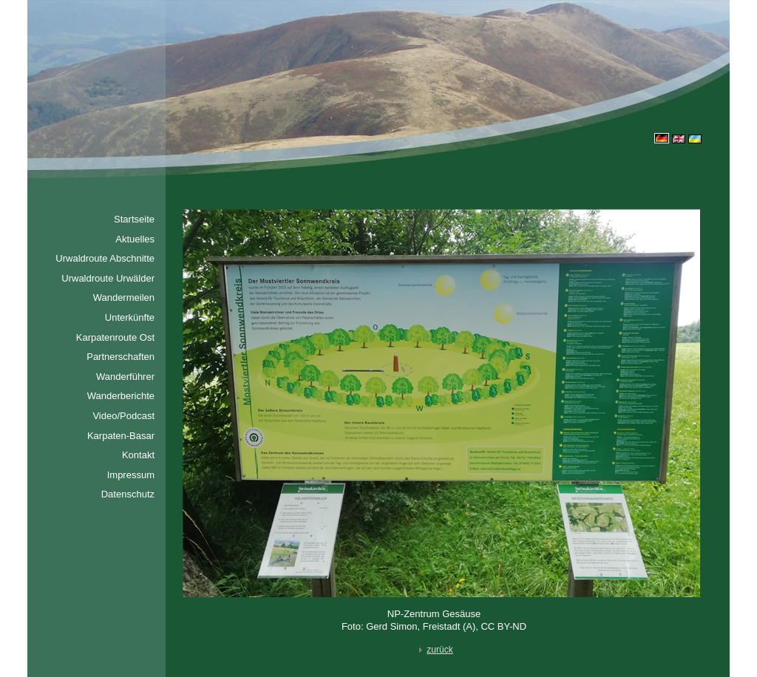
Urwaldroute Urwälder (108, 278)
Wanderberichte (121, 395)
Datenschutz (128, 494)
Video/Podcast (123, 415)
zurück (433, 649)
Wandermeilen (124, 297)
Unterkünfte (130, 317)
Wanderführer (125, 376)
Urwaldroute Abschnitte (105, 258)
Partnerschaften (120, 356)
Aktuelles (135, 239)
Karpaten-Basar (121, 435)
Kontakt (138, 454)
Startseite (134, 219)
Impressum (131, 474)
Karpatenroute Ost (115, 337)
